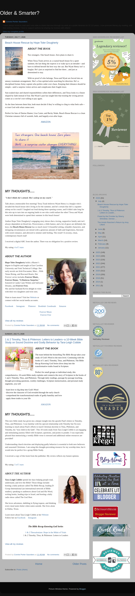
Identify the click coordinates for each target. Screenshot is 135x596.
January (101, 248)
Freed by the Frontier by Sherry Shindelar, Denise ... (111, 217)
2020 (98, 271)
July (100, 201)
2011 (98, 285)
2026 (98, 198)
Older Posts (79, 563)
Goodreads (51, 306)
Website (33, 297)
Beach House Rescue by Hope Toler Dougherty (31, 42)
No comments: (53, 325)
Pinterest (32, 306)
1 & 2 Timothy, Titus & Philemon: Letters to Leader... (111, 211)
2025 (98, 252)
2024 (98, 256)
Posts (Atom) (22, 570)
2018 (98, 278)
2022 (98, 263)
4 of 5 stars (19, 247)
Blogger (82, 589)
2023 (98, 260)
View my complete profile (13, 32)
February (102, 244)
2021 (98, 267)
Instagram (20, 306)
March (101, 240)
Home (38, 563)
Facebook (9, 306)
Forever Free (45, 315)
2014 (98, 282)
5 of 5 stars (19, 464)
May (100, 233)
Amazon (62, 306)
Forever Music (46, 312)
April (100, 237)
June (100, 229)
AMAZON (45, 122)
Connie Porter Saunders (16, 22)
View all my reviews (14, 321)
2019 (98, 274)
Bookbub (42, 306)
